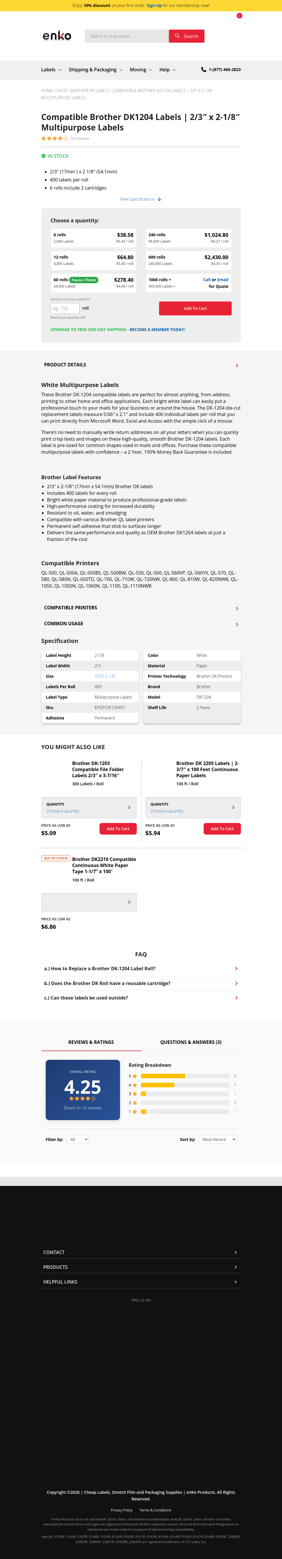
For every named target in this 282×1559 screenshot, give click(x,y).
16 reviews (80, 138)
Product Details (65, 364)
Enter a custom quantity (70, 299)
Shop (61, 90)
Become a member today (157, 329)
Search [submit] (186, 36)
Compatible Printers (70, 607)
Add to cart (195, 308)
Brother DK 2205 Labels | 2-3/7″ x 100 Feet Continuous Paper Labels (207, 769)
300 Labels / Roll (88, 783)
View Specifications (137, 199)
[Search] (127, 36)
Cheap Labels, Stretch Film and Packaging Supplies (133, 1492)
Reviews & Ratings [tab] (91, 1042)
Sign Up (154, 5)
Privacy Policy (121, 1510)
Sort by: (188, 1139)
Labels (48, 69)
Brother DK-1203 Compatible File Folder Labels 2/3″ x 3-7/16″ (98, 769)
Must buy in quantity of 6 (68, 317)
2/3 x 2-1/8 (105, 676)
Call (207, 279)
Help (164, 69)
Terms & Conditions (155, 1510)
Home (47, 90)
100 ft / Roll (187, 783)
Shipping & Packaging (93, 69)
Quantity (55, 804)
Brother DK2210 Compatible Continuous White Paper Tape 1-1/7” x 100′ (104, 865)
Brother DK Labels (90, 90)
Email (222, 279)
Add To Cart (118, 828)
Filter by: (54, 1139)
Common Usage (64, 623)
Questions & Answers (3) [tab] (191, 1042)
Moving (138, 69)
